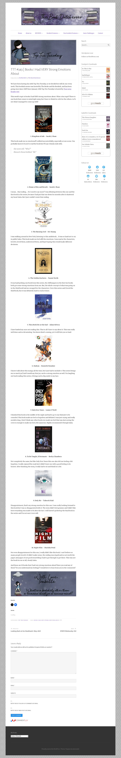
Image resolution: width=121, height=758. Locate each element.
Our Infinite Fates (88, 144)
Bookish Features (52, 33)
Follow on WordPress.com (90, 56)
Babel (84, 88)
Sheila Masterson (87, 119)
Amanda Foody (86, 96)
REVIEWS (38, 33)
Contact (100, 33)
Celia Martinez (86, 141)
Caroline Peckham (87, 132)
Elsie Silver (86, 125)
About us (28, 33)
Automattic (76, 749)
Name (13, 678)
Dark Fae (85, 130)
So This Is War (86, 69)
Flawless (85, 124)
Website (13, 693)
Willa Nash (85, 83)
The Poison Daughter (89, 117)
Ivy (83, 81)
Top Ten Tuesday (23, 620)
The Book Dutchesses (34, 78)
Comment (14, 651)
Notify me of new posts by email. (21, 710)
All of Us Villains (87, 94)
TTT (61, 620)
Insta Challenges (88, 33)
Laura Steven (86, 146)
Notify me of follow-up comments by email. (24, 703)
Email (13, 685)
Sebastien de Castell (88, 77)
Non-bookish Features (70, 33)
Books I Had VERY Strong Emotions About (46, 620)
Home (20, 33)
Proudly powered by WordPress (51, 749)
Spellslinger (86, 75)
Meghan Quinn (86, 70)
